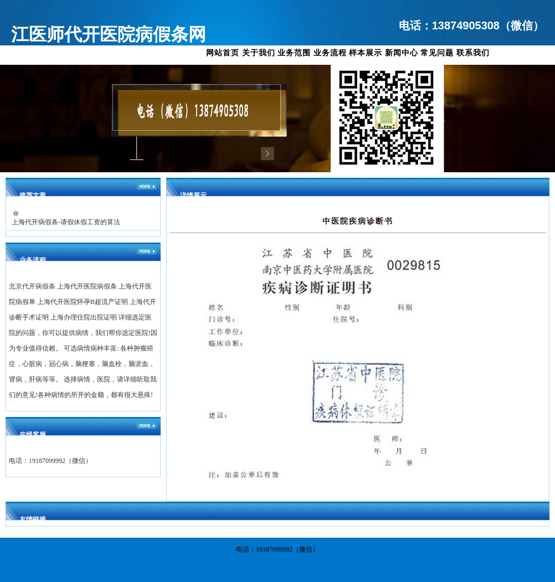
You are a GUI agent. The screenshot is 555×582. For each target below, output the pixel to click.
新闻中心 (401, 53)
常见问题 (437, 53)
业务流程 (330, 53)
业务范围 (294, 53)
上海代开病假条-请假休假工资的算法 (66, 222)
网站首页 (222, 53)
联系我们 (473, 53)
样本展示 (365, 53)
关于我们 (258, 53)
